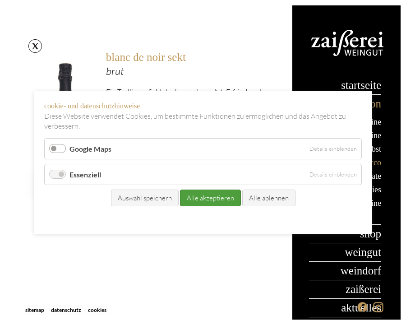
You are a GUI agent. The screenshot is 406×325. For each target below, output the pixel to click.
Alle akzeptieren (210, 198)
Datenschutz (66, 309)
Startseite (361, 85)
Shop (370, 234)
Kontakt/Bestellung (184, 219)
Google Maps (90, 148)
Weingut (363, 252)
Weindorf (361, 271)
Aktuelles (361, 308)
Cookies (97, 309)
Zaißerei (363, 289)
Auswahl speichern (145, 198)
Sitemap (34, 309)
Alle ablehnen (269, 198)
